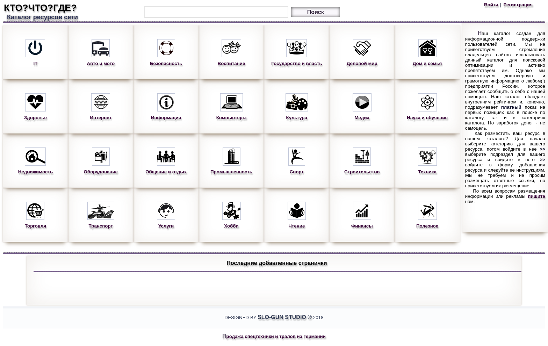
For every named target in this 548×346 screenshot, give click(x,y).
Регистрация (517, 4)
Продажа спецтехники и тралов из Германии (274, 336)
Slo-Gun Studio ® (285, 317)
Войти (491, 4)
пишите (537, 196)
